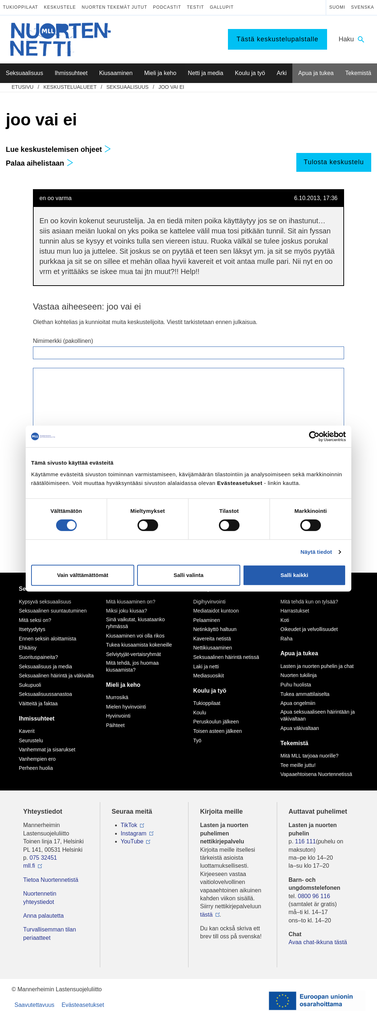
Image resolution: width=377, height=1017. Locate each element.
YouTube (132, 841)
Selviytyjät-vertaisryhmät (133, 654)
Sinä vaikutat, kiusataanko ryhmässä (135, 623)
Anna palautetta (43, 916)
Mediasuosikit (208, 675)
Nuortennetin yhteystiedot (39, 898)
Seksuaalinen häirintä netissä (226, 657)
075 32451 (43, 858)
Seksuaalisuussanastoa (45, 694)
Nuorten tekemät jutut (114, 7)
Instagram (134, 833)
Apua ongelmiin (297, 703)
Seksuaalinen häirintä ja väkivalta (56, 675)
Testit (195, 7)
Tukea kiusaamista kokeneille (139, 645)
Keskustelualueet (70, 87)
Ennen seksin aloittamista (47, 639)
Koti (284, 620)
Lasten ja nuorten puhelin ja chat (316, 666)
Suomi (337, 7)
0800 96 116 (314, 896)
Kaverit (27, 731)
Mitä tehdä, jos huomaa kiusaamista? (132, 666)
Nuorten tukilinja (298, 675)
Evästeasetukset (83, 1005)
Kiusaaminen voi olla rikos (135, 636)
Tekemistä (294, 743)
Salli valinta (189, 575)
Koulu (199, 712)
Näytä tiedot (316, 552)
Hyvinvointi (118, 716)
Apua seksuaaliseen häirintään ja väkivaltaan (317, 715)
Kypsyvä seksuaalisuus (45, 602)
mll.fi (29, 866)
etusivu (23, 87)
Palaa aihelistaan (39, 163)
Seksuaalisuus (127, 87)
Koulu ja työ (209, 691)
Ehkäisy (28, 648)
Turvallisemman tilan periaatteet (49, 933)
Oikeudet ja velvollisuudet (309, 629)
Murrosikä (117, 697)
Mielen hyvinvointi (126, 707)
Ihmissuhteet (37, 718)
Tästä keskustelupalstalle (277, 39)
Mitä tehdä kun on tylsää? (309, 602)
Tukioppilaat (20, 7)
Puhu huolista (295, 685)
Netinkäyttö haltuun (215, 629)
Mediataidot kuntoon (216, 611)
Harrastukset (294, 611)
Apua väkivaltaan (299, 728)
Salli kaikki (294, 575)
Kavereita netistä (212, 639)
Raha (286, 639)
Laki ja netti (206, 666)
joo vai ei (171, 87)
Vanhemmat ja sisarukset (47, 749)
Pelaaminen (206, 620)
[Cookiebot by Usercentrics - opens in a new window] (314, 436)
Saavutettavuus (34, 1005)
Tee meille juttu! (297, 765)
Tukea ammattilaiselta (305, 694)
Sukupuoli (30, 685)
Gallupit (222, 7)
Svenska (362, 7)
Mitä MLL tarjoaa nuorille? (309, 756)
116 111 (305, 841)
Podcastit (167, 7)
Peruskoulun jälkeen (216, 722)
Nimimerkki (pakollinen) (63, 341)
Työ (197, 740)
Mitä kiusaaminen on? (130, 602)
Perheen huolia (36, 768)
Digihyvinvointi (209, 602)
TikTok (129, 825)
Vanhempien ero (37, 759)
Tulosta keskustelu (334, 162)
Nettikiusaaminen (212, 648)
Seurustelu (31, 740)
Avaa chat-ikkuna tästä (318, 942)
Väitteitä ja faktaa (38, 703)
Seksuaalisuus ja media (45, 666)
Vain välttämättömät (83, 575)
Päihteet (115, 725)
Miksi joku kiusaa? (126, 611)
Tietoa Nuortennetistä (50, 880)
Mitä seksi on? (35, 620)
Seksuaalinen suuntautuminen (53, 611)
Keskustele (60, 7)
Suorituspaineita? (38, 657)
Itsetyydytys (32, 629)
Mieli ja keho (123, 685)
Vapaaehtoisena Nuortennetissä (316, 774)
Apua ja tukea (299, 653)
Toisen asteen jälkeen (217, 731)
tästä (206, 915)
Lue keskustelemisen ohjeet (58, 149)
